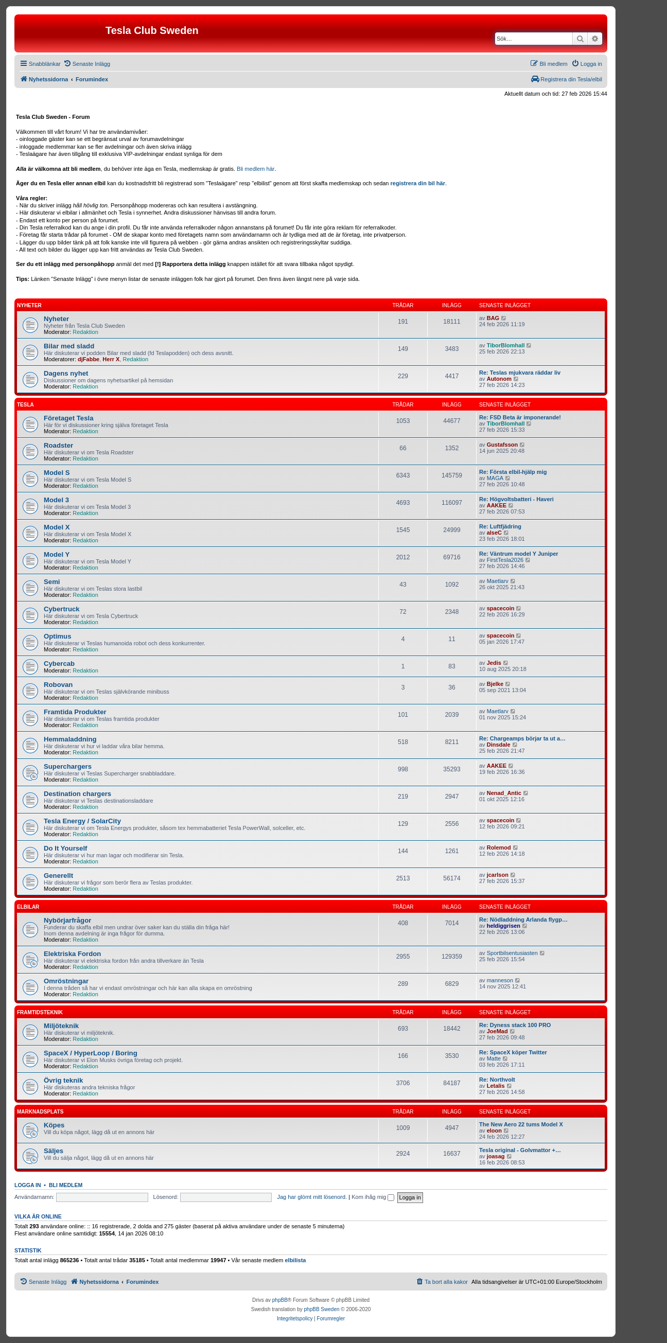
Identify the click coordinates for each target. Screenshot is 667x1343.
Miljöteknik (61, 1026)
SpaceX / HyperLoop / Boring (90, 1053)
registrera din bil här (418, 183)
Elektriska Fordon (72, 954)
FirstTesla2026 (505, 560)
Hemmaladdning (70, 739)
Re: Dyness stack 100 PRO (515, 1025)
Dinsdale (499, 744)
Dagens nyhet (66, 373)
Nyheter (29, 305)
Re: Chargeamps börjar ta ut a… (522, 738)
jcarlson (497, 875)
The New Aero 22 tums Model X (521, 1124)
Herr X (110, 359)
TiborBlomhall (506, 345)
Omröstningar (66, 981)
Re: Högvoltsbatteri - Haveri (516, 499)
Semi (52, 582)
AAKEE (497, 505)
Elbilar (28, 907)
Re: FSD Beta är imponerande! (520, 417)
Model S (57, 472)
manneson (500, 980)
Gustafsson (502, 444)
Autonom (499, 379)
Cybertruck (62, 609)
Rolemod (499, 847)
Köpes (54, 1125)
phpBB (280, 1300)
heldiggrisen (503, 926)
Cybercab (59, 663)
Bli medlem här (255, 169)
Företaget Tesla (69, 418)
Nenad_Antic (504, 793)
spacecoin (501, 608)
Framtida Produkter (75, 712)
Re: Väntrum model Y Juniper (518, 554)
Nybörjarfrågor (67, 920)
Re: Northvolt (497, 1079)
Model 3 (56, 500)
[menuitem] (86, 64)
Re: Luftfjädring (500, 526)
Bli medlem (65, 1185)
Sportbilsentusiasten (512, 953)
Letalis (496, 1086)
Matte (494, 1058)
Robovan (58, 684)
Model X (57, 527)
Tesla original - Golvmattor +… (520, 1150)
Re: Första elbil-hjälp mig (513, 472)
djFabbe (88, 359)
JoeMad (497, 1031)
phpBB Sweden (322, 1309)
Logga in (27, 1185)
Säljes (53, 1151)
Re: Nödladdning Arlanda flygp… (523, 919)
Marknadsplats (40, 1112)
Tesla (25, 405)
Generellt (58, 875)
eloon (494, 1130)
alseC (494, 532)
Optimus (57, 636)
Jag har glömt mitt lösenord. (312, 1197)
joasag (496, 1156)
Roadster (58, 445)
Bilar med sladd (69, 346)
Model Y (56, 554)
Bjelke (495, 684)
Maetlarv (497, 581)
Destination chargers (77, 794)
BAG (493, 318)
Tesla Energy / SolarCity (82, 821)
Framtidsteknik (40, 1012)
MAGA (495, 478)
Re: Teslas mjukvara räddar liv (519, 372)
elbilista (295, 1260)
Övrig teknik (63, 1080)
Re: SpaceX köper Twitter (513, 1052)
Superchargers (68, 766)
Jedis (494, 663)
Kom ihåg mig (373, 1197)
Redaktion (85, 332)
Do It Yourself (65, 848)
